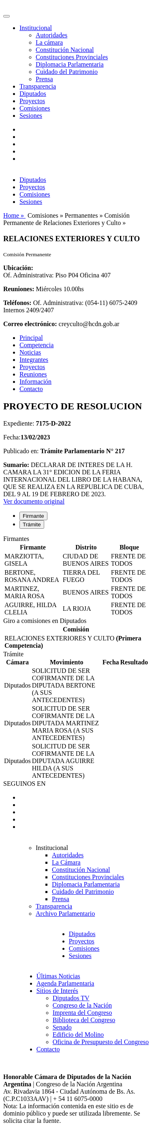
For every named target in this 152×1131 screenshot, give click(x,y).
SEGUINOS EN (24, 783)
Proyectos (32, 100)
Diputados (32, 93)
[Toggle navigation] (6, 16)
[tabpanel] (76, 576)
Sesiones (30, 115)
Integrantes (33, 359)
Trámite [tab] (32, 524)
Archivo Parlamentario (65, 913)
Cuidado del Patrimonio (67, 71)
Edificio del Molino (78, 1034)
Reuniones (33, 374)
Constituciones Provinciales (72, 57)
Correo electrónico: (30, 323)
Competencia (36, 345)
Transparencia (37, 86)
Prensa (44, 79)
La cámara (49, 42)
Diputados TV (71, 998)
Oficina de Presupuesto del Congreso (101, 1041)
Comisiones (34, 108)
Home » (14, 215)
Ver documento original (33, 501)
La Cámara (66, 862)
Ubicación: (18, 267)
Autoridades (51, 35)
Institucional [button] (35, 27)
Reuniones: (18, 288)
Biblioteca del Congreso (84, 1019)
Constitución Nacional (65, 49)
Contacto (31, 388)
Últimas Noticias (58, 976)
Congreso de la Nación (82, 1005)
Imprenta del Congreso (82, 1012)
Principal (31, 337)
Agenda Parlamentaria (65, 983)
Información (35, 381)
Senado (62, 1027)
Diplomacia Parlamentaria (69, 64)
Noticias (30, 352)
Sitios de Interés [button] (57, 990)
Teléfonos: (17, 302)
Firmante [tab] (33, 516)
